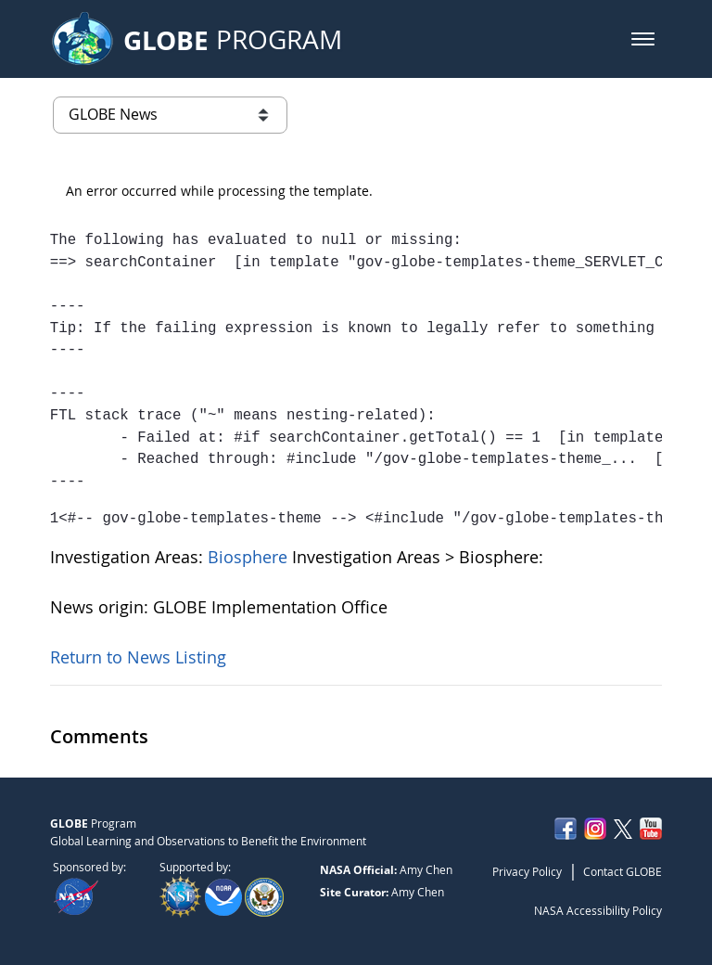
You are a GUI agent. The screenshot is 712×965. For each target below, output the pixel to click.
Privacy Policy (527, 871)
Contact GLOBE (622, 871)
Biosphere (250, 557)
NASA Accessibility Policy (598, 910)
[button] (643, 39)
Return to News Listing (138, 657)
